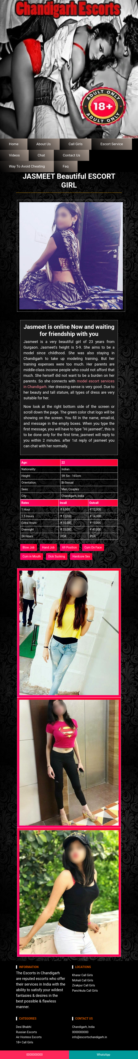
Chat (41, 155)
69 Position (69, 547)
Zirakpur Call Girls (83, 985)
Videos (14, 155)
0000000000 (34, 1054)
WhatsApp (103, 1054)
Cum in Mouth (32, 556)
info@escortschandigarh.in (89, 1037)
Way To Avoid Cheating (27, 166)
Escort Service (111, 144)
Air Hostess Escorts (29, 1037)
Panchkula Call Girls (85, 990)
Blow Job (29, 547)
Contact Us (71, 155)
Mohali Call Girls (82, 980)
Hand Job (48, 547)
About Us (43, 144)
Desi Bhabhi (23, 1027)
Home (13, 144)
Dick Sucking (56, 556)
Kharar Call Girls (82, 975)
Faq (66, 166)
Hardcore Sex (81, 556)
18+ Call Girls (24, 1042)
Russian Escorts (26, 1032)
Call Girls (76, 144)
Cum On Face (93, 547)
